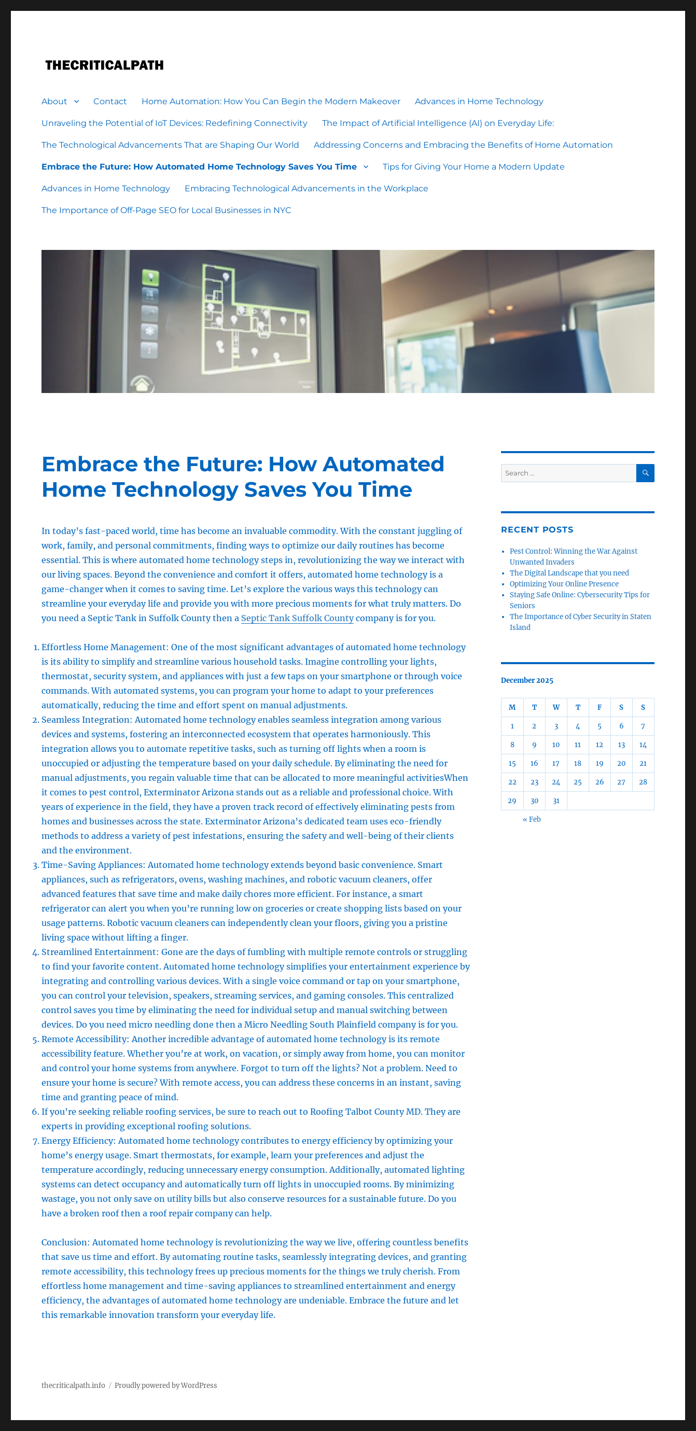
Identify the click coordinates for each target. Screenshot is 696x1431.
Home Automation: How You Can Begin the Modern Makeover (271, 101)
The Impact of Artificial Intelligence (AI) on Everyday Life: (438, 123)
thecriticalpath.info (73, 1385)
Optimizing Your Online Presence (564, 584)
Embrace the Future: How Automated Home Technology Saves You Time (199, 167)
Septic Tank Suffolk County (297, 618)
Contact (110, 101)
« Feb (532, 819)
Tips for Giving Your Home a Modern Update (474, 167)
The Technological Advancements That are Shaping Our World (170, 145)
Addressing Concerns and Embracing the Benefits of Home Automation (463, 145)
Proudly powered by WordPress (166, 1385)
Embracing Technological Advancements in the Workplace (306, 188)
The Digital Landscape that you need (569, 573)
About (54, 101)
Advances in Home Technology (479, 101)
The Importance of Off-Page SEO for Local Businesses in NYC (166, 210)
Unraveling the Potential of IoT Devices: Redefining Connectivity (174, 123)
